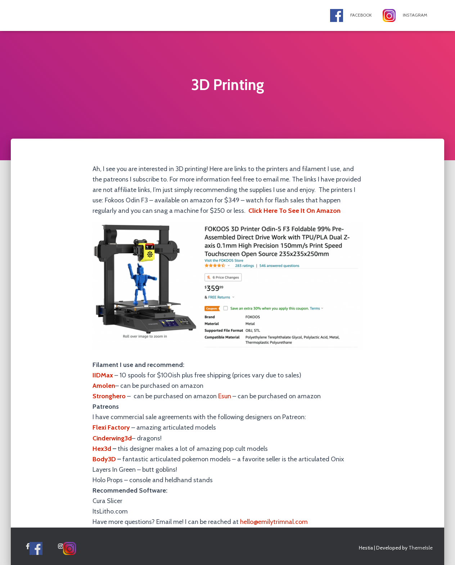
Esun (224, 396)
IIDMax (103, 375)
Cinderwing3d (112, 438)
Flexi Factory (111, 427)
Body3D (104, 459)
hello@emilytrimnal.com (274, 522)
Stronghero (109, 396)
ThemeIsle (421, 547)
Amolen (104, 386)
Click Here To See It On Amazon (294, 211)
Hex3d (102, 449)
